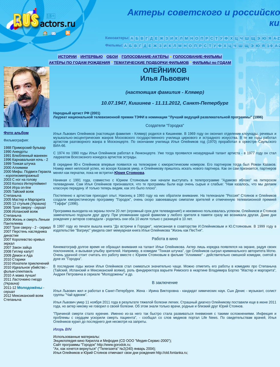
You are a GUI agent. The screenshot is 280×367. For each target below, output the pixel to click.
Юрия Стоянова (129, 173)
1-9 (269, 46)
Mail (53, 33)
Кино (41, 18)
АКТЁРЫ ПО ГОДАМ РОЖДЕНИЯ (79, 62)
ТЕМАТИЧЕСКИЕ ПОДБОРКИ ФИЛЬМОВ (151, 62)
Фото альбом (16, 133)
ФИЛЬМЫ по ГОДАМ (211, 62)
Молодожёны (29, 287)
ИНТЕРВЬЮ (91, 56)
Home (45, 33)
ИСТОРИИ (67, 56)
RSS (68, 33)
